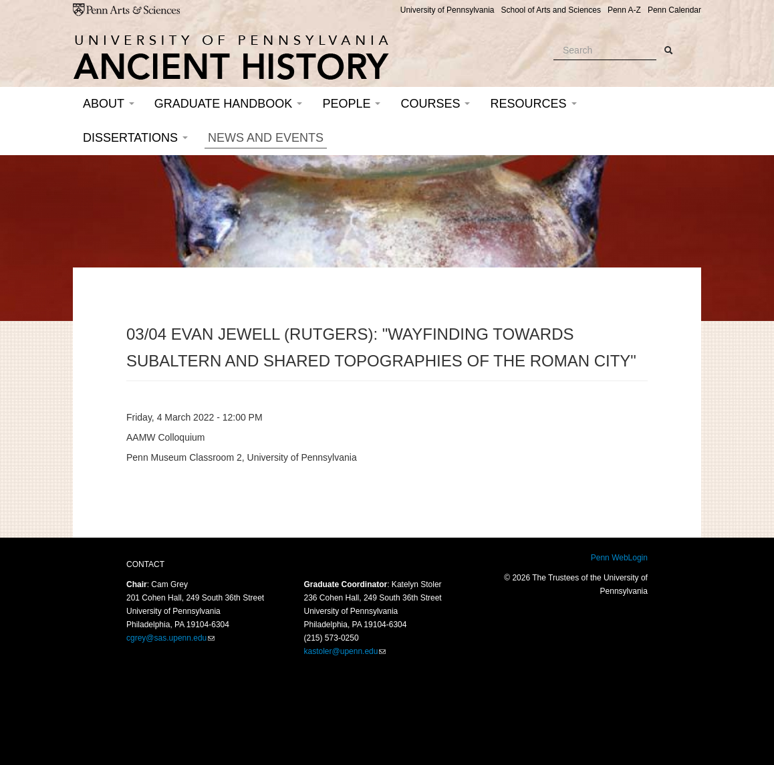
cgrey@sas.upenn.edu (166, 638)
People (351, 103)
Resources (533, 103)
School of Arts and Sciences (550, 10)
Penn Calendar (674, 10)
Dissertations (135, 137)
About (108, 103)
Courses (435, 103)
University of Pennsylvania (447, 10)
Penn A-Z (624, 10)
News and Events (266, 137)
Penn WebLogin (619, 557)
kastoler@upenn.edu (341, 651)
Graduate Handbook (228, 103)
